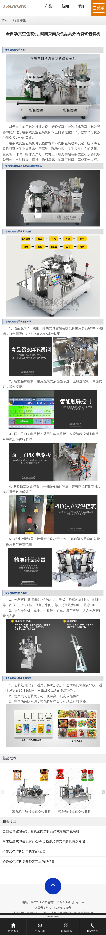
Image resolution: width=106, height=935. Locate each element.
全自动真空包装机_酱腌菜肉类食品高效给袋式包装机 (41, 831)
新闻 (65, 6)
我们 (82, 6)
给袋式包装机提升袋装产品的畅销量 (29, 861)
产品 (48, 6)
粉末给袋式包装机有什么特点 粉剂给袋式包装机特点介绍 (44, 841)
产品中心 (40, 926)
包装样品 (66, 926)
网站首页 (13, 926)
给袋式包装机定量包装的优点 (24, 851)
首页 (5, 20)
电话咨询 (93, 926)
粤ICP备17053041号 (58, 907)
